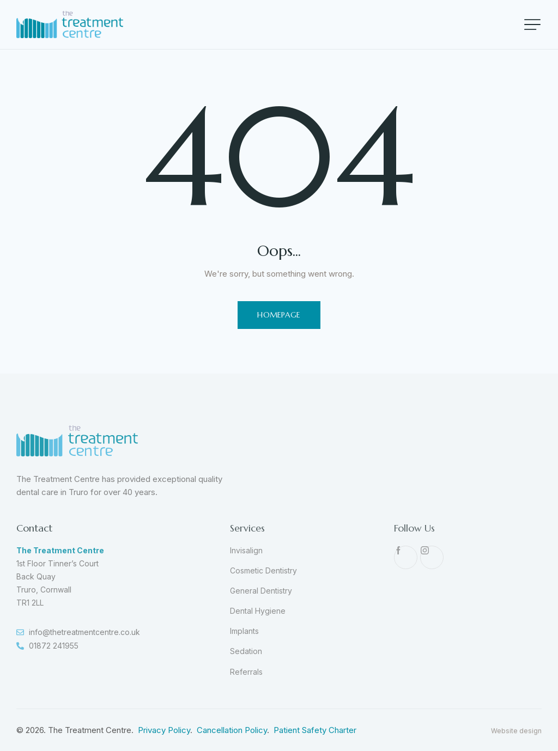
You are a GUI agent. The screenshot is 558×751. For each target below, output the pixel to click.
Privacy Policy (164, 730)
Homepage (279, 315)
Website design (516, 745)
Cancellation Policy (232, 730)
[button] (532, 24)
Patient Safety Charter (315, 730)
